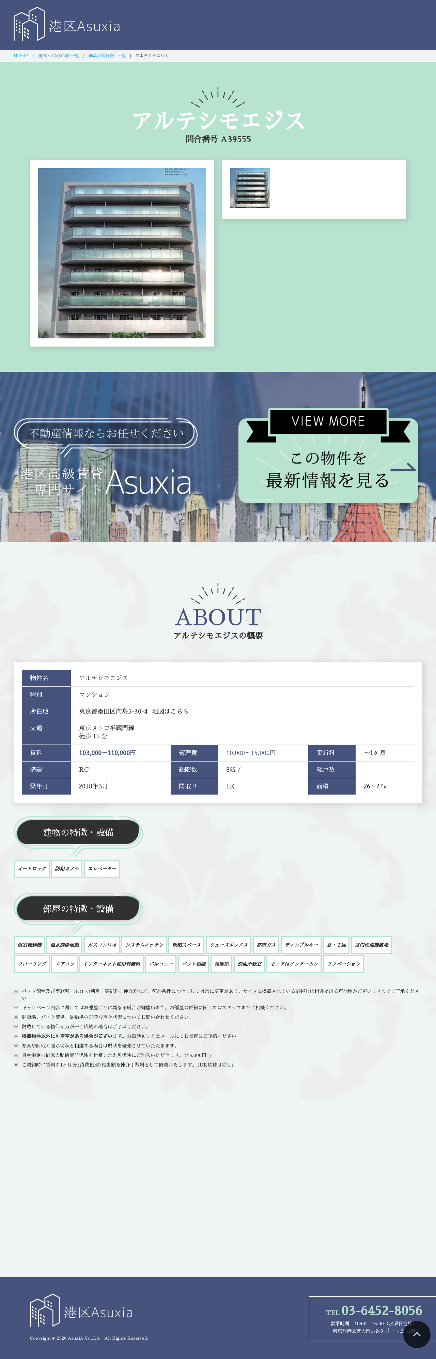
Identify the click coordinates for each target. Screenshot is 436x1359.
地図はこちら (170, 711)
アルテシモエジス (205, 636)
